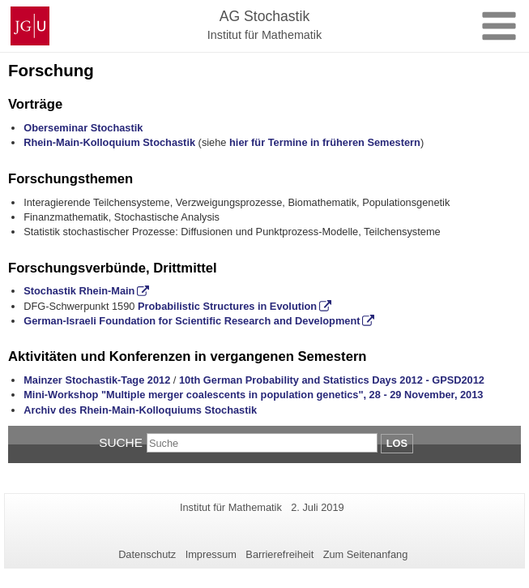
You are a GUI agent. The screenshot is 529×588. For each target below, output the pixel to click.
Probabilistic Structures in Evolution (227, 306)
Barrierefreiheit (279, 554)
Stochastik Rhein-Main (78, 291)
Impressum (211, 554)
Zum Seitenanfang (365, 554)
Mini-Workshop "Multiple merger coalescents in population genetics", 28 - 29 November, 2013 (253, 394)
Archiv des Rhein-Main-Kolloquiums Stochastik (140, 410)
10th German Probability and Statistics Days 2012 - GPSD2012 (331, 380)
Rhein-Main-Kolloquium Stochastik (109, 142)
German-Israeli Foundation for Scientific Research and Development (191, 321)
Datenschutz (147, 554)
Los (396, 443)
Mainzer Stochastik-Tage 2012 (96, 380)
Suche (121, 442)
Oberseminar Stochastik (83, 128)
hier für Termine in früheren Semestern (324, 142)
